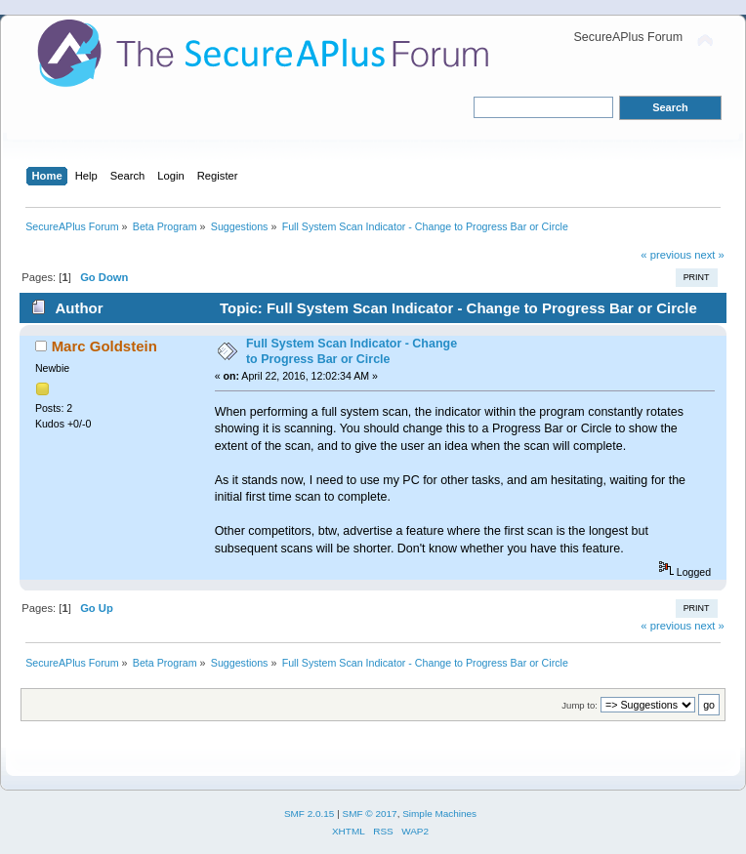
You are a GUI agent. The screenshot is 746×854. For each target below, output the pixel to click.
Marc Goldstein (104, 346)
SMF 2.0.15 (309, 813)
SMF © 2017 (370, 813)
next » (709, 255)
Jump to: (579, 705)
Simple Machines (439, 813)
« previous (666, 255)
